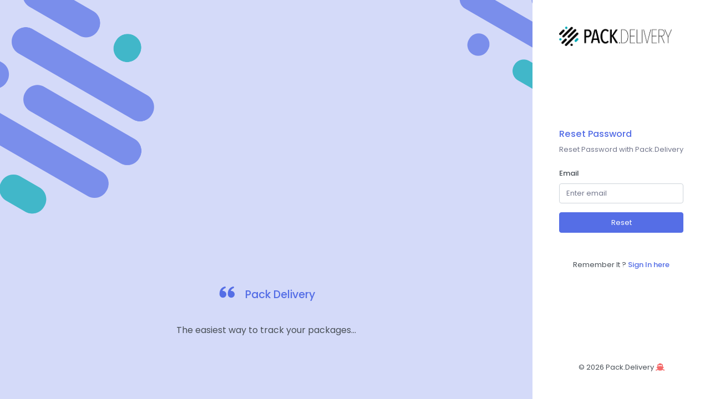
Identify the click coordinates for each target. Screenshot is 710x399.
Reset (621, 222)
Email (569, 173)
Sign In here (649, 264)
